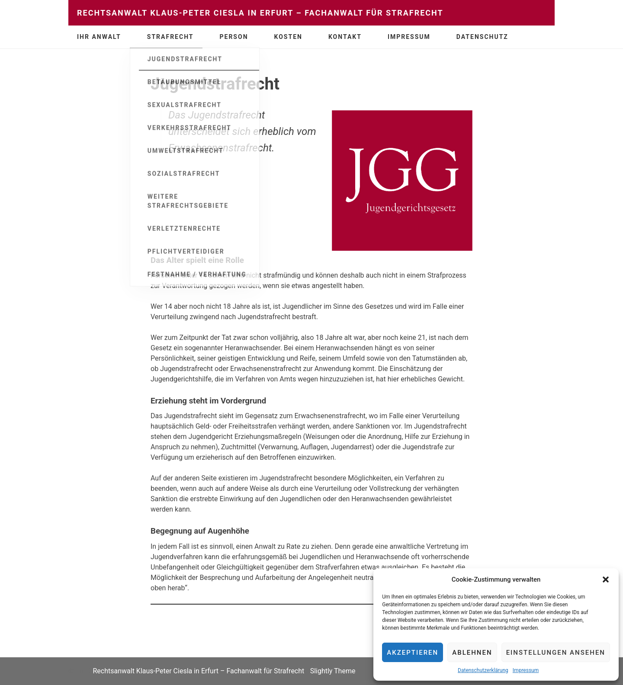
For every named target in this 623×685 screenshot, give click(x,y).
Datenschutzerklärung (483, 670)
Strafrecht (170, 36)
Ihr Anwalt (99, 36)
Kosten (288, 36)
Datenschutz (482, 36)
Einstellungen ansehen (555, 652)
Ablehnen (472, 652)
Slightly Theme (333, 671)
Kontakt (345, 36)
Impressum (526, 670)
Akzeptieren (412, 652)
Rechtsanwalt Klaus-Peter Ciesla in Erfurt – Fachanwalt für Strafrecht (260, 12)
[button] (605, 579)
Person (234, 36)
